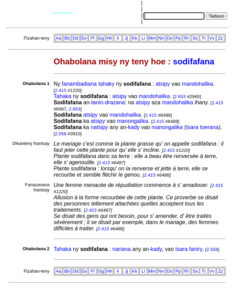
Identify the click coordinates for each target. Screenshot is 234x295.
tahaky (106, 84)
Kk (134, 38)
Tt (204, 38)
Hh (110, 38)
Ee (84, 38)
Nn (161, 38)
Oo (169, 38)
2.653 (179, 96)
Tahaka (63, 96)
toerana (209, 127)
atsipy (163, 84)
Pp (178, 38)
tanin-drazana (108, 102)
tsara (192, 127)
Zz (220, 38)
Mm (152, 38)
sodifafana (193, 61)
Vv (211, 38)
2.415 (60, 90)
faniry (195, 249)
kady (134, 127)
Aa (58, 38)
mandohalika (197, 84)
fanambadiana (79, 84)
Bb (67, 38)
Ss (195, 38)
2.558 (60, 133)
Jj (126, 38)
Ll (143, 38)
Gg (101, 38)
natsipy (99, 127)
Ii (118, 38)
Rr (186, 38)
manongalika (132, 121)
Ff (93, 38)
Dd (75, 38)
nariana (122, 249)
